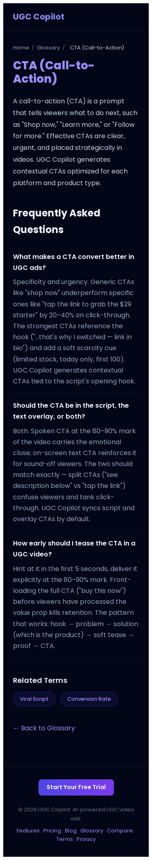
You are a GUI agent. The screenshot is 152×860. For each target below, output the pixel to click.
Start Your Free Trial (76, 787)
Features (28, 830)
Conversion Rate (89, 698)
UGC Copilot (38, 16)
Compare (120, 830)
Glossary (48, 47)
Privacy (86, 839)
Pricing (52, 830)
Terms (64, 839)
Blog (71, 830)
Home (21, 47)
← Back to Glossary (44, 728)
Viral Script (34, 698)
